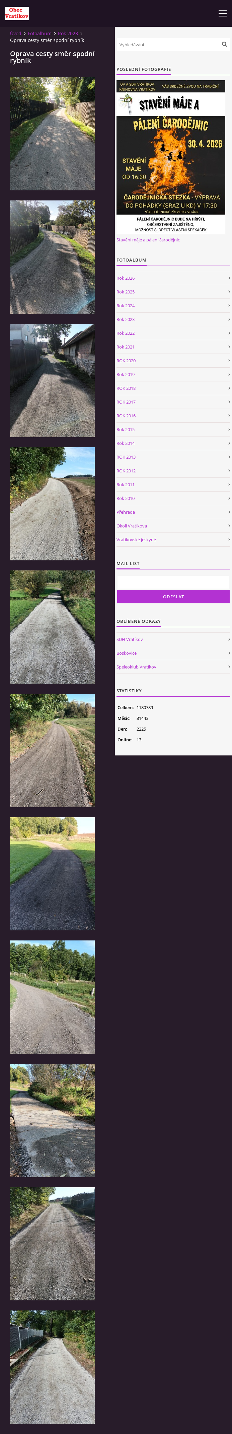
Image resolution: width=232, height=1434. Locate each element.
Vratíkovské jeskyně (136, 540)
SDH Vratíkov (130, 639)
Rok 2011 (126, 484)
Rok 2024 (126, 306)
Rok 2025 (126, 292)
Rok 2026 (126, 278)
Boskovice (127, 653)
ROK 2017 (126, 402)
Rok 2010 (126, 498)
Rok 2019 (126, 374)
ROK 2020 (126, 361)
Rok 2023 (68, 33)
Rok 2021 (126, 347)
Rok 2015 (126, 429)
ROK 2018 (126, 388)
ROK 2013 (126, 457)
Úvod (15, 33)
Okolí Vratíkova (132, 526)
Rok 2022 (126, 333)
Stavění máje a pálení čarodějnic (148, 240)
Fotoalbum (40, 33)
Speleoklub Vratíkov (136, 667)
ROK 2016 (126, 416)
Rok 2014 (126, 443)
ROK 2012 (126, 471)
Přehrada (126, 512)
